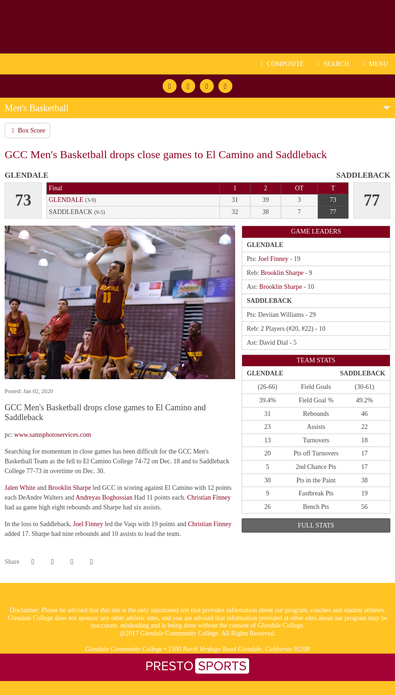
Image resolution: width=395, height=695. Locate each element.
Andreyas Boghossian (104, 497)
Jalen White (20, 487)
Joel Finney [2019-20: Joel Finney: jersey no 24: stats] (273, 258)
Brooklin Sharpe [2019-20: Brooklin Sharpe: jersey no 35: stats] (282, 272)
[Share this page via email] (72, 562)
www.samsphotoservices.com (53, 434)
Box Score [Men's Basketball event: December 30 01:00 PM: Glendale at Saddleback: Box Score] (27, 130)
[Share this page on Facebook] (33, 562)
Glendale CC (197, 26)
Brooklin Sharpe (69, 487)
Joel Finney (88, 524)
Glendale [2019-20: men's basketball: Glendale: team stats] (66, 199)
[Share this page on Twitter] (52, 562)
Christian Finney (209, 497)
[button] (91, 562)
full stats (316, 525)
